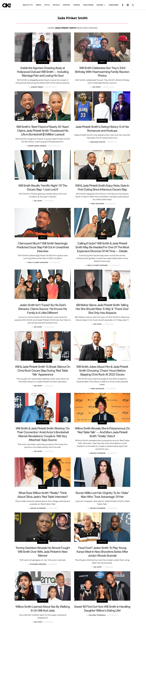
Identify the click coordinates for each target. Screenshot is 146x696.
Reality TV (28, 5)
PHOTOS (66, 5)
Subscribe (113, 5)
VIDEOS (76, 5)
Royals (56, 5)
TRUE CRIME (88, 5)
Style (47, 5)
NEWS (38, 5)
